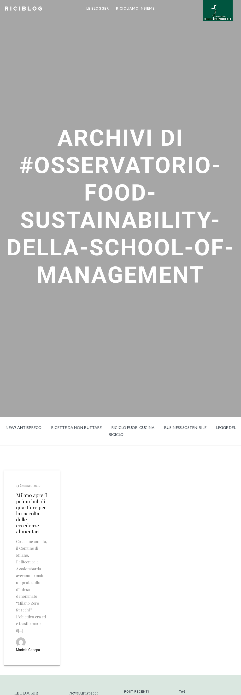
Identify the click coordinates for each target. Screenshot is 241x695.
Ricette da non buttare (76, 427)
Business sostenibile (185, 427)
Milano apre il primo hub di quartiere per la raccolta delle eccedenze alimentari (31, 513)
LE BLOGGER (97, 8)
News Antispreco (23, 427)
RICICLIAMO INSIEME (135, 8)
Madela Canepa (28, 650)
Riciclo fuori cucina (132, 427)
